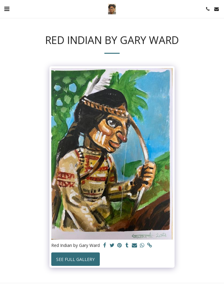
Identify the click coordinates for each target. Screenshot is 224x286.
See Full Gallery (75, 259)
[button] (7, 8)
